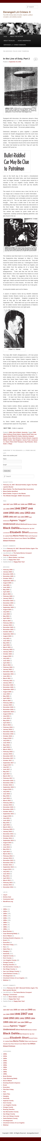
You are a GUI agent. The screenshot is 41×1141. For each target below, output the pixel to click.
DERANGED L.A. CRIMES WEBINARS (15, 45)
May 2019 (6, 720)
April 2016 (6, 798)
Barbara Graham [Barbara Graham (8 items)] (32, 524)
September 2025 (8, 580)
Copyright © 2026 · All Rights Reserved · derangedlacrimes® (20, 1133)
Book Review (7, 931)
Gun (4, 947)
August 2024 (7, 609)
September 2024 (8, 607)
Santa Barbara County (10, 973)
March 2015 (7, 827)
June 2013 (6, 874)
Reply (10, 444)
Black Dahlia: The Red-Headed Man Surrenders (18, 489)
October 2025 (7, 578)
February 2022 (7, 667)
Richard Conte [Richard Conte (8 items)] (18, 538)
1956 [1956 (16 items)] (11, 517)
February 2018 (7, 751)
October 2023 (7, 631)
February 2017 (7, 778)
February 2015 (7, 829)
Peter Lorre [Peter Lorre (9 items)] (28, 536)
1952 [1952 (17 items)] (22, 513)
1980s (5, 927)
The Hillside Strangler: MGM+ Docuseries (16, 496)
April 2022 (6, 663)
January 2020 (7, 705)
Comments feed (8, 899)
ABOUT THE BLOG (9, 40)
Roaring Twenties (8, 964)
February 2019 (7, 727)
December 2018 (8, 731)
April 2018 (6, 747)
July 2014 (6, 845)
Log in (5, 895)
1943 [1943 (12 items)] (8, 509)
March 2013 (7, 880)
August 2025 (7, 583)
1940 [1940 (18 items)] (30, 504)
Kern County (7, 958)
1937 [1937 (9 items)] (19, 504)
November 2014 (8, 836)
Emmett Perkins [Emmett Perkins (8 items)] (33, 532)
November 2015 (8, 809)
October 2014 (7, 838)
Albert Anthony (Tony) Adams (12, 434)
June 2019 (6, 718)
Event (5, 940)
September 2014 (8, 840)
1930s (5, 916)
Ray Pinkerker (29, 442)
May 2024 (6, 616)
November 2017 (8, 758)
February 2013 (7, 882)
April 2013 (6, 878)
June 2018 (6, 742)
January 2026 (7, 572)
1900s (5, 909)
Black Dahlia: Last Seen (16, 557)
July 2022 (6, 658)
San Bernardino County (10, 967)
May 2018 (6, 745)
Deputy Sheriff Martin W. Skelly (12, 436)
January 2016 (7, 805)
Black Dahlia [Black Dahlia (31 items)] (11, 528)
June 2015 (6, 820)
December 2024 (8, 600)
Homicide (24, 432)
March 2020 (7, 700)
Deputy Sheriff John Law (29, 434)
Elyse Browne (16, 438)
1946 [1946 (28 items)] (17, 508)
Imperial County (8, 956)
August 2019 (7, 714)
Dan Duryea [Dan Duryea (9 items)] (23, 528)
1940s (10, 432)
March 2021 (7, 678)
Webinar (5, 980)
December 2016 (8, 780)
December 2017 (8, 756)
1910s (5, 911)
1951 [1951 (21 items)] (16, 513)
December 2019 (8, 707)
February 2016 (7, 802)
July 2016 (6, 791)
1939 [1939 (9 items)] (25, 504)
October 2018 (7, 736)
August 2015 (7, 816)
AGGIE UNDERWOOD (24, 40)
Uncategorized (8, 976)
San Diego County (9, 969)
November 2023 (8, 629)
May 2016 (6, 796)
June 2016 (6, 794)
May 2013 (6, 876)
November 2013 (8, 862)
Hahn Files (6, 949)
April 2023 (6, 645)
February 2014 (7, 856)
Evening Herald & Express (11, 938)
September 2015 (8, 814)
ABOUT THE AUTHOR (16, 36)
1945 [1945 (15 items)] (12, 509)
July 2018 (6, 740)
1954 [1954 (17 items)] (33, 513)
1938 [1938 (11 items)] (22, 504)
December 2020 (8, 685)
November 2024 (8, 603)
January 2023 (7, 651)
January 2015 (7, 831)
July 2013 (6, 871)
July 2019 (6, 716)
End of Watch (17, 432)
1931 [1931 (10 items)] (11, 504)
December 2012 (8, 887)
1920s (5, 913)
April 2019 (6, 723)
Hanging (6, 951)
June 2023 (6, 640)
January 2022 (7, 669)
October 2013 (7, 865)
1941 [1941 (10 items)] (34, 504)
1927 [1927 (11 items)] (8, 504)
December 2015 (8, 807)
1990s (5, 929)
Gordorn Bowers (26, 438)
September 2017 (8, 763)
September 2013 (8, 867)
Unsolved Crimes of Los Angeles (14, 978)
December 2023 (8, 627)
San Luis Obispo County (11, 971)
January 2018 (7, 754)
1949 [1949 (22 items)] (5, 513)
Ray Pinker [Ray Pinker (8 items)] (11, 538)
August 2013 (7, 869)
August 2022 (7, 656)
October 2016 (7, 785)
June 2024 (6, 614)
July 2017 (6, 767)
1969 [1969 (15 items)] (26, 517)
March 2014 (7, 854)
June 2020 (6, 694)
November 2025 (8, 576)
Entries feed (7, 897)
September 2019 (8, 711)
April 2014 (6, 851)
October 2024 (7, 605)
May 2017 (6, 771)
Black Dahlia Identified (10, 491)
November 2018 (8, 734)
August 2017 (7, 765)
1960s (5, 922)
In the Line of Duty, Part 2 (16, 58)
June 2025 (6, 587)
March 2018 (7, 749)
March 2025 (7, 594)
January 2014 (7, 858)
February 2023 (7, 649)
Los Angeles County (9, 960)
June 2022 (6, 660)
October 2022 (7, 654)
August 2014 (7, 842)
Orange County (8, 962)
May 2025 (6, 589)
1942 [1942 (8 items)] (4, 509)
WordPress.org (8, 901)
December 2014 (8, 834)
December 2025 (8, 574)
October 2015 (7, 811)
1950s (5, 920)
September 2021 (8, 674)
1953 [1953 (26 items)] (27, 512)
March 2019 (7, 725)
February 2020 (7, 703)
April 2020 (6, 698)
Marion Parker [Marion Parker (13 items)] (19, 536)
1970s (5, 924)
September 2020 (8, 689)
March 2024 (7, 620)
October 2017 (7, 760)
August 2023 (7, 636)
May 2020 (6, 696)
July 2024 (6, 612)
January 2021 (7, 683)
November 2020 (8, 687)
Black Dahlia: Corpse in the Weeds (14, 493)
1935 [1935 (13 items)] (15, 504)
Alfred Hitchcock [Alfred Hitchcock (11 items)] (21, 524)
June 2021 (6, 676)
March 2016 (7, 800)
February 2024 (7, 623)
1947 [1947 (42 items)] (23, 508)
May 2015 (6, 822)
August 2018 (7, 738)
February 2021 (7, 680)
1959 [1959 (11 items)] (22, 517)
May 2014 (6, 849)
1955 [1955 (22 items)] (5, 516)
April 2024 (6, 618)
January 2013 (7, 885)
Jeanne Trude (26, 440)
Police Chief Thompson (17, 442)
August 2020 (7, 692)
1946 (34, 432)
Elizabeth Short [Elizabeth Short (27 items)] (19, 532)
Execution (6, 942)
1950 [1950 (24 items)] (11, 512)
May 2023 (6, 643)
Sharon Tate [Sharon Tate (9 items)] (26, 538)
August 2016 (7, 789)
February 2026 (7, 569)
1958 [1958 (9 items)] (18, 517)
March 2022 (7, 665)
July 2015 (6, 818)
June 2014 (6, 847)
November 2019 (8, 709)
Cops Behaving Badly (10, 933)
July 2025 (6, 585)
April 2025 (6, 592)
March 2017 (7, 776)
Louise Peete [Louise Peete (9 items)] (9, 536)
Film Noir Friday (8, 944)
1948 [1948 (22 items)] (30, 508)
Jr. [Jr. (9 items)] (4, 536)
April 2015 (6, 825)
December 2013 (8, 860)
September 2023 (8, 634)
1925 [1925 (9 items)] (4, 504)
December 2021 (8, 671)
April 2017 (6, 774)
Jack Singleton (17, 440)
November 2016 (8, 783)
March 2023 (7, 647)
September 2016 (8, 787)
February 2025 (7, 596)
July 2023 (6, 638)
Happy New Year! (14, 559)
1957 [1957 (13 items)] (15, 517)
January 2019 (7, 729)
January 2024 (7, 625)
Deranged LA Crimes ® (17, 12)
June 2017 (6, 769)
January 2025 (7, 598)
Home (5, 36)
